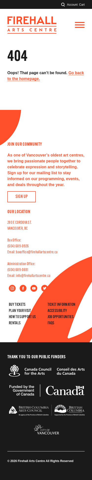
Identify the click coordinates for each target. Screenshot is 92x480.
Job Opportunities (61, 317)
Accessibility (57, 311)
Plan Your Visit (20, 311)
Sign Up (21, 196)
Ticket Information (62, 305)
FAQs (51, 323)
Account (72, 4)
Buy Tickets (17, 305)
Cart (82, 4)
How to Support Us (22, 317)
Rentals (15, 323)
